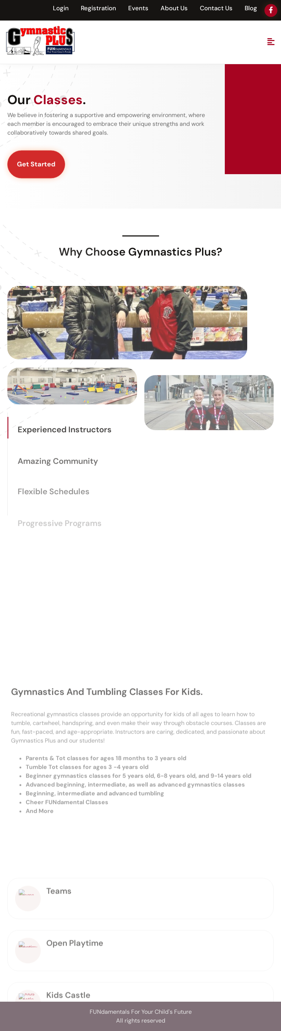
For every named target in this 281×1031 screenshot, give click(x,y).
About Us (174, 8)
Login (61, 8)
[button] (271, 42)
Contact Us (216, 8)
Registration (98, 8)
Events (138, 8)
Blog (251, 8)
